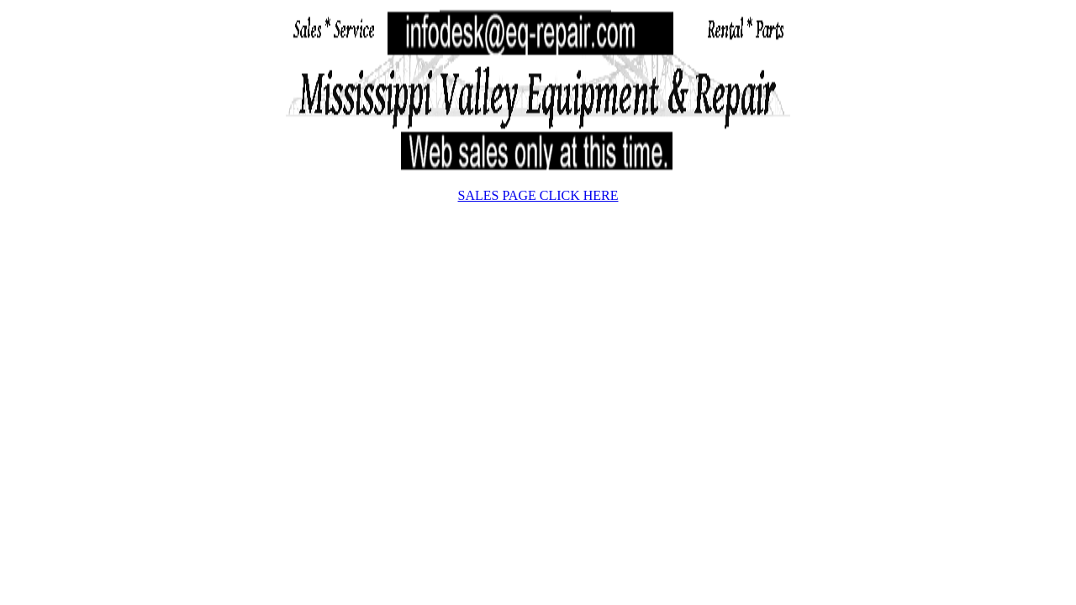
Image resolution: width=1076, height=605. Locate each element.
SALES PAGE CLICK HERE (538, 195)
